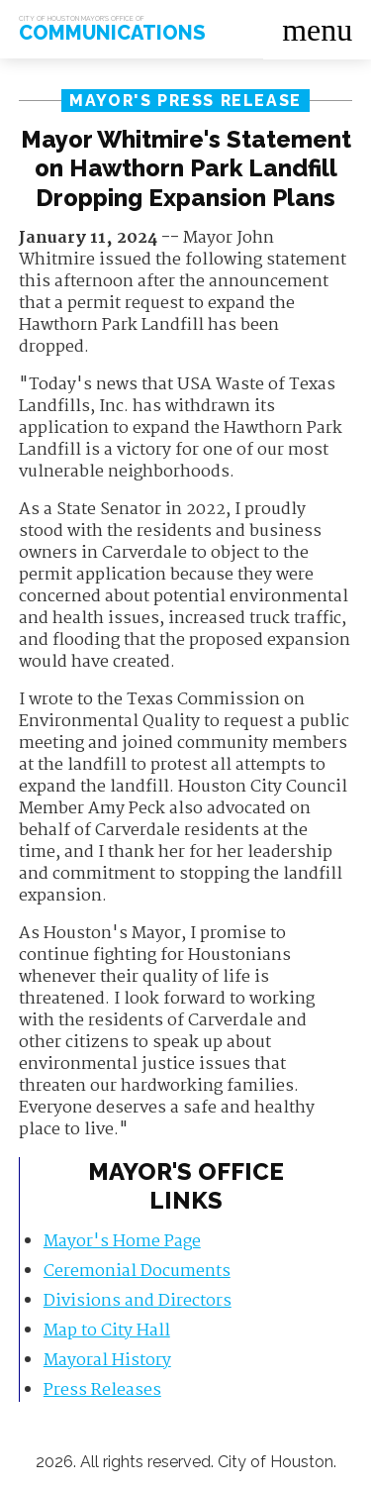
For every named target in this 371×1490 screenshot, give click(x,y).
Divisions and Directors (138, 1301)
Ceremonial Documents (137, 1271)
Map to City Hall (107, 1331)
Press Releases (102, 1390)
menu (317, 30)
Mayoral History (107, 1360)
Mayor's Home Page (122, 1241)
